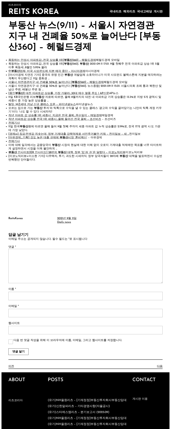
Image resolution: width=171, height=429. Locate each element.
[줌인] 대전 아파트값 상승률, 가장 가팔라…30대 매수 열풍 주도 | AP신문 (58, 93)
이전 (11, 366)
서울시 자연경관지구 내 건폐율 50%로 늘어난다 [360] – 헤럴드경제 (56, 82)
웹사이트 (14, 323)
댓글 (12, 247)
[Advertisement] (85, 193)
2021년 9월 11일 (67, 218)
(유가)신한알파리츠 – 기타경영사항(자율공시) (79, 406)
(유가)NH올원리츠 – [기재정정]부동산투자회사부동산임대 (87, 400)
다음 (160, 366)
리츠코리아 (15, 400)
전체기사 (14, 123)
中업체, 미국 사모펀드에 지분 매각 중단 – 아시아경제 (46, 71)
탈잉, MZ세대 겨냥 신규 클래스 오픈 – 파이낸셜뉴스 (42, 104)
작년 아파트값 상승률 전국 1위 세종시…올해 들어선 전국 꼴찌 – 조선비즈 (54, 119)
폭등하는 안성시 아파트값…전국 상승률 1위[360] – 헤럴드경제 (52, 60)
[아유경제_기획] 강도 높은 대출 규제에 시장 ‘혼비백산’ (47, 137)
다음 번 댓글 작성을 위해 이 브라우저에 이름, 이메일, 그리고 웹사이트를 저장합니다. (68, 340)
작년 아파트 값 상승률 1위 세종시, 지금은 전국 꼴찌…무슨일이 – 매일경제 (55, 115)
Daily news (64, 222)
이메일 (13, 306)
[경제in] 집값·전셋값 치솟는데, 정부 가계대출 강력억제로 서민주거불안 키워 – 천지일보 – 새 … (68, 134)
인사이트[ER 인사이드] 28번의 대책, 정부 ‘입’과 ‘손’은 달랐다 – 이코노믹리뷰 (67, 152)
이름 (12, 289)
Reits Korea (33, 12)
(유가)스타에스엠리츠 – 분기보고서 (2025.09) (78, 412)
